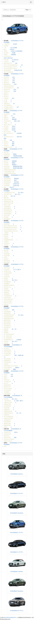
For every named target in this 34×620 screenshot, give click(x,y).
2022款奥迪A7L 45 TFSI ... (17, 552)
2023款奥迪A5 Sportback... (17, 591)
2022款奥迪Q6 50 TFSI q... (17, 610)
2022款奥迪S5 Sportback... (17, 513)
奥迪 (4, 453)
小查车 (3, 2)
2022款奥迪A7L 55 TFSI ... (17, 493)
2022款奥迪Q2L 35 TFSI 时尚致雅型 (13, 16)
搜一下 (28, 9)
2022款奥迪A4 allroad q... (17, 474)
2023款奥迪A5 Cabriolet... (17, 571)
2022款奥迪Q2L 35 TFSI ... (17, 532)
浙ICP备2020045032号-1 (10, 617)
